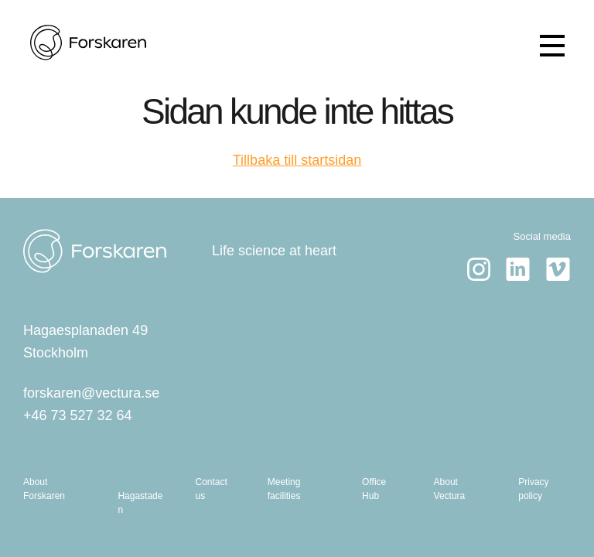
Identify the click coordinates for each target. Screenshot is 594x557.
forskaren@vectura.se (91, 393)
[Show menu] (552, 45)
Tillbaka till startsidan (297, 160)
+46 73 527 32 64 (77, 415)
